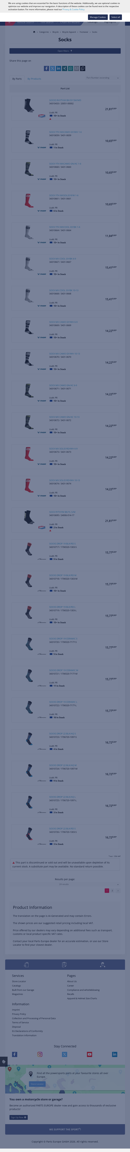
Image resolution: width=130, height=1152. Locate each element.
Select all (115, 17)
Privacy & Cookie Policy (74, 9)
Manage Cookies (98, 17)
